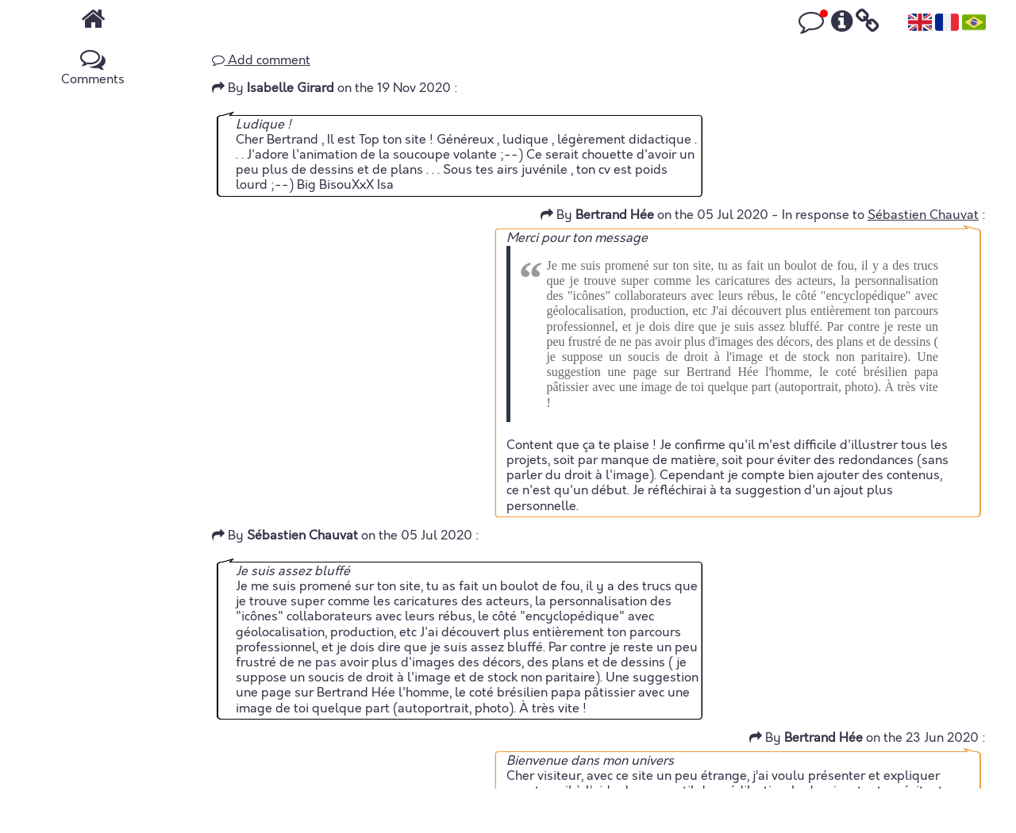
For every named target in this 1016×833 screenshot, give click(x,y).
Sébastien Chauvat (923, 215)
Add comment (261, 60)
